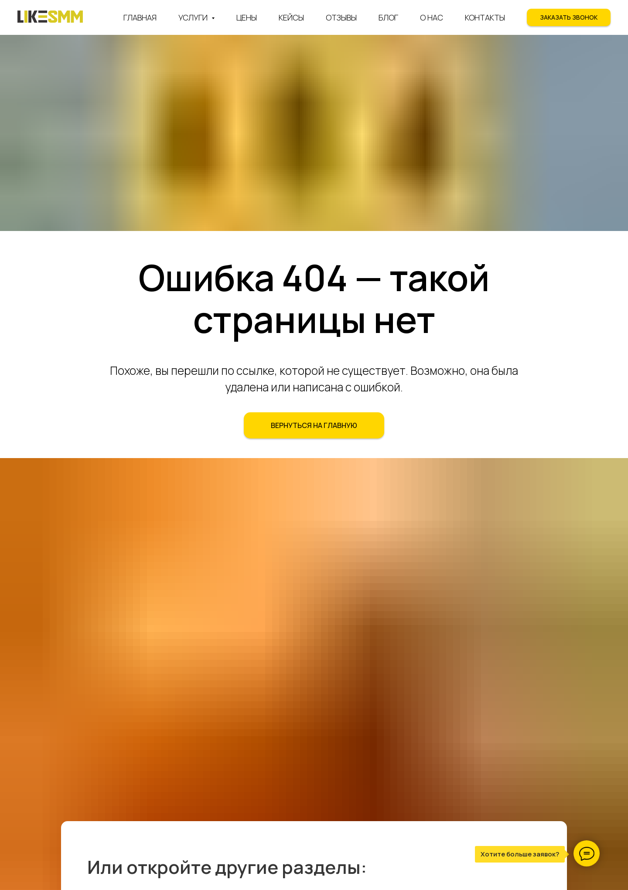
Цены (246, 17)
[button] (569, 17)
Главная (140, 17)
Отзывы (341, 17)
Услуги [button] (193, 17)
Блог (388, 17)
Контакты (485, 17)
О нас (431, 17)
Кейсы (291, 17)
